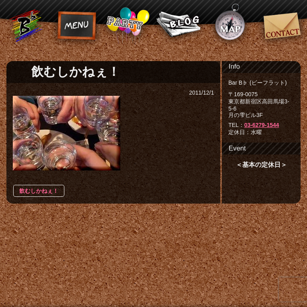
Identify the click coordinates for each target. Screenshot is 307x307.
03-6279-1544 (261, 125)
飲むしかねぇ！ (38, 191)
